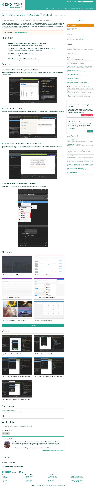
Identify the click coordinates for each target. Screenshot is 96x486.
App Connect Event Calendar (74, 70)
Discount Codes (29, 480)
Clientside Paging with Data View (45, 354)
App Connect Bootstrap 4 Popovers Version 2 (78, 87)
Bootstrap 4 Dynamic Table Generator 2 (76, 62)
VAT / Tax (28, 477)
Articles (52, 8)
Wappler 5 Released (72, 156)
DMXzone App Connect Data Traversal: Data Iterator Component (21, 377)
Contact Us (5, 477)
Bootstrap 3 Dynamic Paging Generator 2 (77, 38)
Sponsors (5, 480)
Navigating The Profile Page (77, 477)
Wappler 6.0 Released (72, 140)
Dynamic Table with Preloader (44, 275)
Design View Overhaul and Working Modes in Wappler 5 (80, 165)
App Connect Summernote (73, 58)
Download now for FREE (87, 115)
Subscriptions (89, 8)
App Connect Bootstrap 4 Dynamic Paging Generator (79, 66)
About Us (5, 476)
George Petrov (9, 439)
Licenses (50, 481)
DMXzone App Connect (19, 412)
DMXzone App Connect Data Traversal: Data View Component (20, 399)
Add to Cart (71, 25)
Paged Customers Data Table (13, 297)
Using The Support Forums (77, 480)
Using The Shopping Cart (76, 476)
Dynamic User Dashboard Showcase (46, 298)
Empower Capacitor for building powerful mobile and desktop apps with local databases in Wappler (80, 150)
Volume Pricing (29, 478)
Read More (69, 147)
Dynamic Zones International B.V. (49, 485)
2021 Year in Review (72, 173)
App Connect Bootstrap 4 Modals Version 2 (77, 95)
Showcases (74, 8)
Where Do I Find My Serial (76, 481)
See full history (6, 433)
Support (63, 15)
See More (33, 325)
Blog (46, 8)
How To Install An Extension (77, 483)
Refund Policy (51, 480)
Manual (55, 15)
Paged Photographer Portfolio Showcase (15, 320)
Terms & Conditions (52, 476)
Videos (81, 8)
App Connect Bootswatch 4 (73, 79)
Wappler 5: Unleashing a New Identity (76, 169)
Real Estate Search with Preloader (13, 275)
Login (75, 1)
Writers (4, 481)
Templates (66, 8)
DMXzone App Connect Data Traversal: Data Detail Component (52, 377)
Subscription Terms (52, 477)
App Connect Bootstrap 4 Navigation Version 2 (78, 91)
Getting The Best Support (77, 478)
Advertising (5, 478)
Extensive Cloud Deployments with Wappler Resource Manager (80, 160)
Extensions (59, 8)
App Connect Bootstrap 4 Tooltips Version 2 (77, 83)
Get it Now (90, 131)
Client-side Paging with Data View (13, 354)
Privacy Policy (51, 478)
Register (69, 1)
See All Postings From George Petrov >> (52, 450)
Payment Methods (29, 476)
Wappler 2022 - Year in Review (74, 144)
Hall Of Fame (5, 483)
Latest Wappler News (73, 136)
